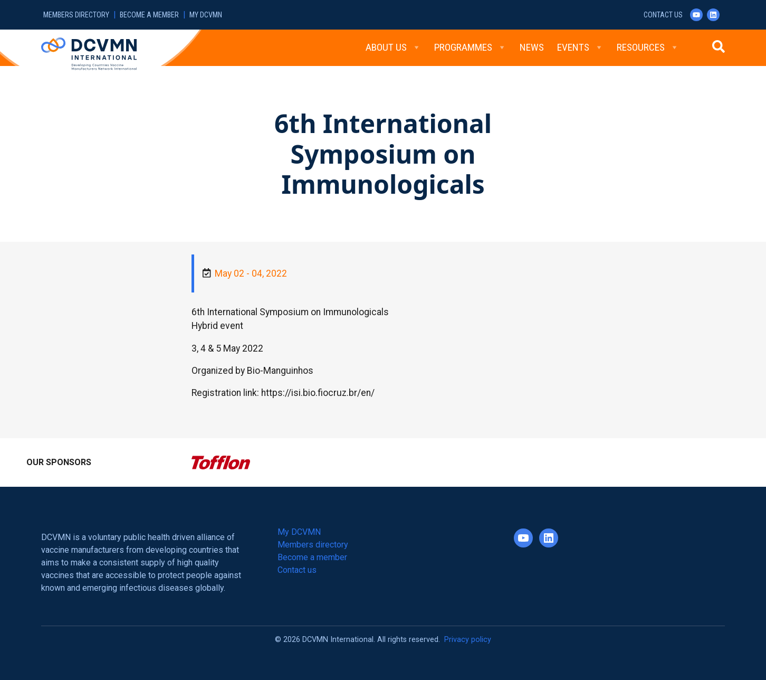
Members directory (76, 15)
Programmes (470, 47)
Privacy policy (467, 639)
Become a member (149, 15)
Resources (648, 47)
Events (580, 47)
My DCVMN (205, 15)
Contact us (663, 15)
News (532, 47)
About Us (393, 47)
